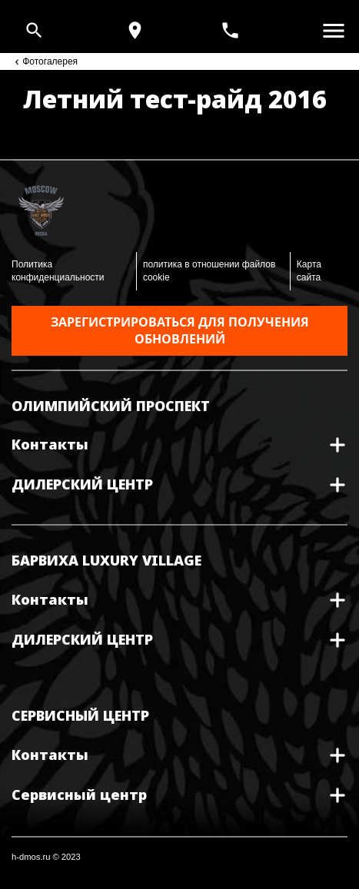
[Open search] (34, 30)
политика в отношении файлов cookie (209, 271)
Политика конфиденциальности (58, 271)
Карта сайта (309, 271)
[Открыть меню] (333, 31)
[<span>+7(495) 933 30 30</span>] (232, 30)
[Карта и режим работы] (135, 30)
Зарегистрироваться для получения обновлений (180, 330)
